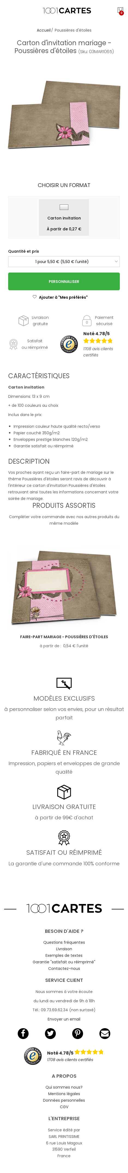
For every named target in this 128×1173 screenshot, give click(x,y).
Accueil (44, 30)
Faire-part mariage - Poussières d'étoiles (64, 637)
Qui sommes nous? (64, 1087)
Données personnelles (64, 1100)
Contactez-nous (64, 968)
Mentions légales (64, 1093)
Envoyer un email (64, 1019)
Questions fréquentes (64, 942)
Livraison (64, 949)
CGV (64, 1107)
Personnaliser (64, 281)
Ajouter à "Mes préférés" (60, 297)
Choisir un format (64, 185)
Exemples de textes (64, 955)
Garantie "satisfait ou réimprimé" (64, 962)
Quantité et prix (23, 251)
